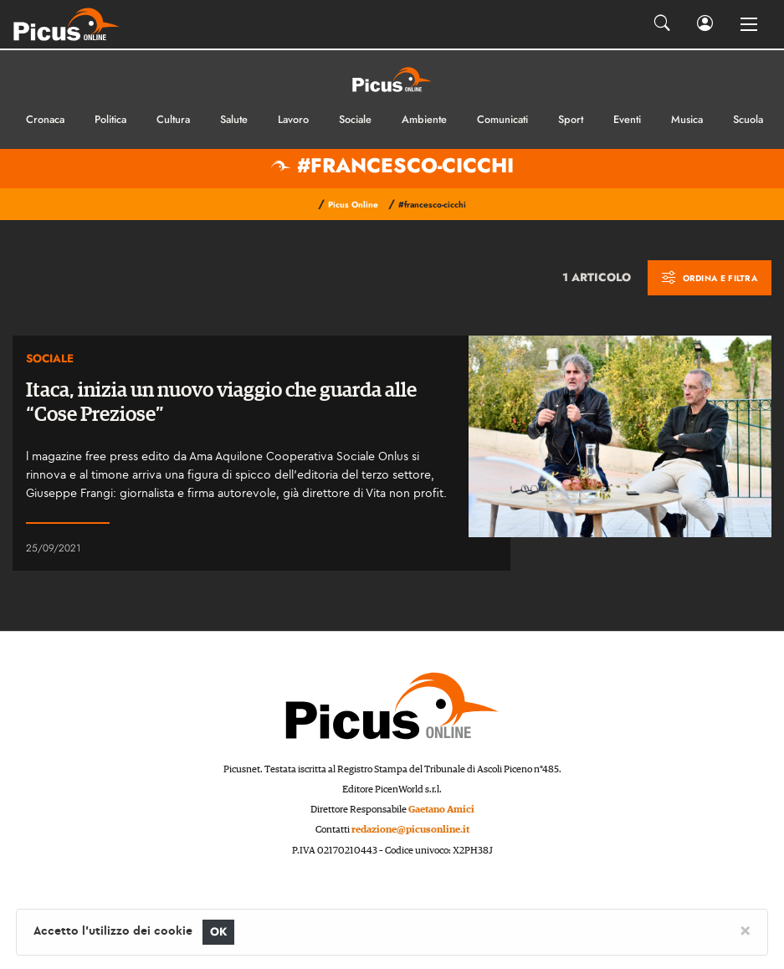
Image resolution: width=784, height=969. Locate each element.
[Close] (745, 930)
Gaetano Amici (441, 809)
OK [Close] (219, 932)
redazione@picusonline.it (410, 829)
